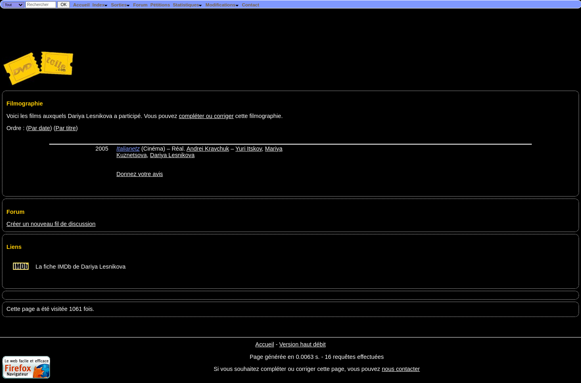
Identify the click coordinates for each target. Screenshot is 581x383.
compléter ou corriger (206, 116)
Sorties (120, 4)
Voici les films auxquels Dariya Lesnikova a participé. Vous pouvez (92, 116)
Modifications (222, 4)
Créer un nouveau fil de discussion (51, 224)
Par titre (66, 128)
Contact (250, 4)
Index (100, 4)
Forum (140, 4)
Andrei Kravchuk (207, 148)
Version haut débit (302, 344)
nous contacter (401, 369)
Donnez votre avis (140, 174)
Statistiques (188, 4)
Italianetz (128, 148)
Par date (39, 128)
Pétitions (160, 4)
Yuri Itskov (249, 148)
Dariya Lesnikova (172, 155)
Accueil (81, 4)
